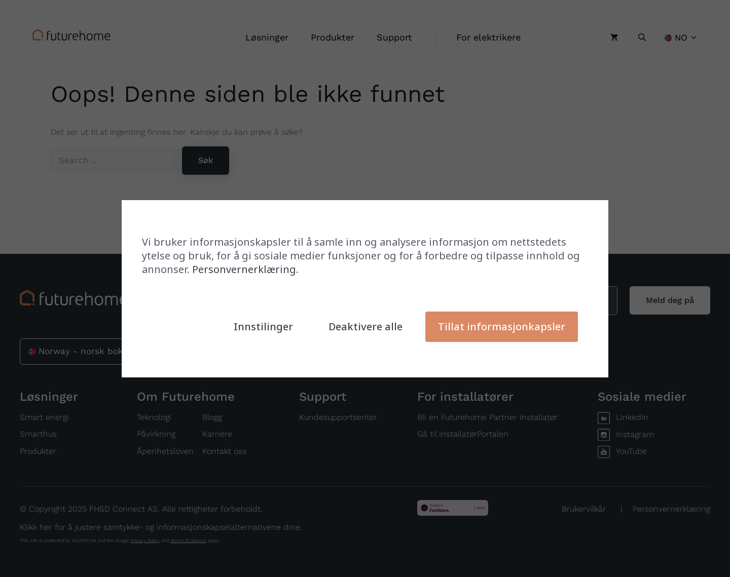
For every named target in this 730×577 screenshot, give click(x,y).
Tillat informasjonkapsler (501, 326)
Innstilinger (263, 326)
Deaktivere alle (365, 326)
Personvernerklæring (244, 269)
